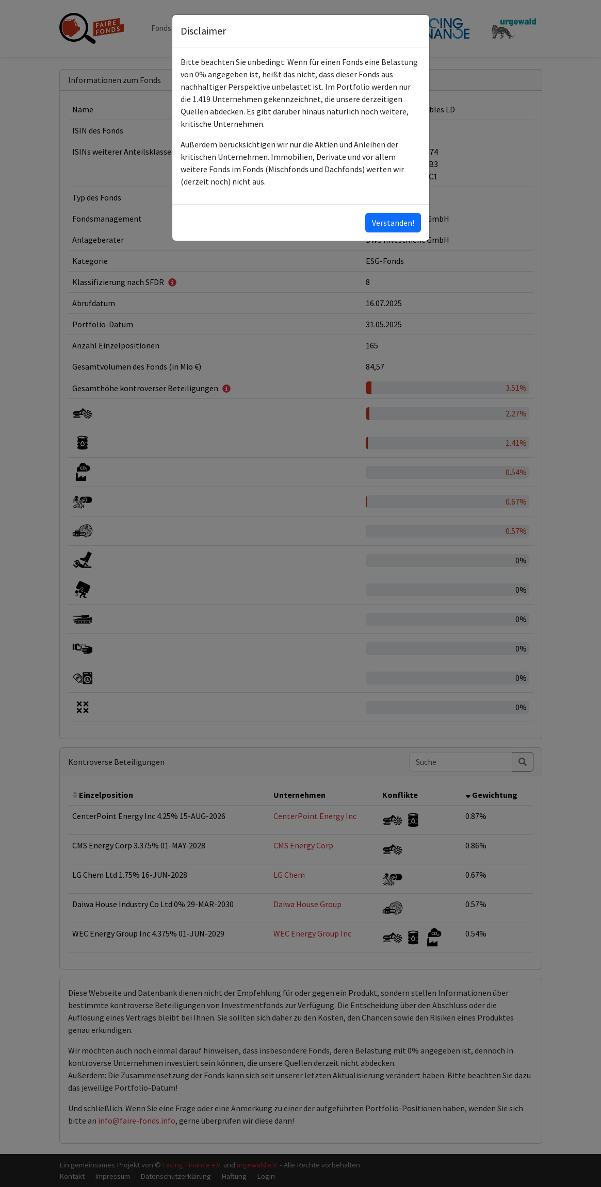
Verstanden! (393, 223)
